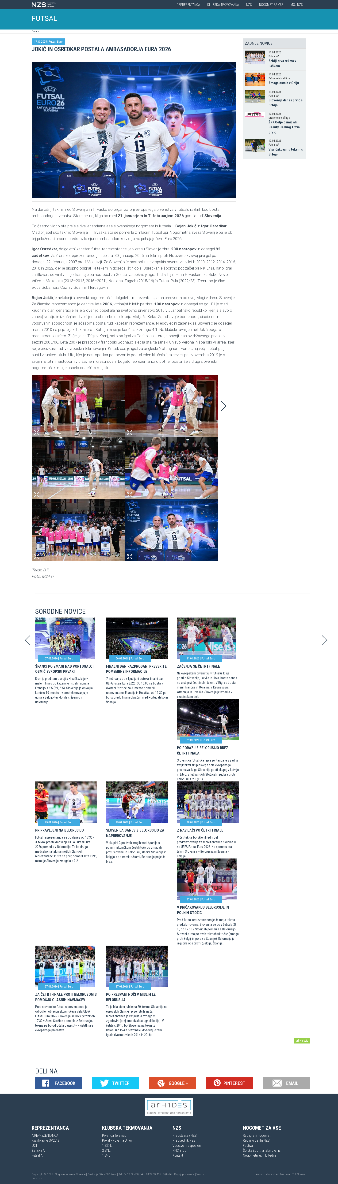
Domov (35, 31)
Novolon (301, 1174)
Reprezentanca (188, 5)
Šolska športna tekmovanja (261, 1150)
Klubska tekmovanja (223, 5)
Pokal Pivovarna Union (117, 1140)
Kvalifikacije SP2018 (45, 1140)
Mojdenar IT (287, 1174)
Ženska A (38, 1150)
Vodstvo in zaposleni (187, 1145)
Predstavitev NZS (185, 1135)
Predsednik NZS (184, 1140)
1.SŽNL (107, 1145)
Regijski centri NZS (256, 1140)
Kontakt (178, 1155)
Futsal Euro (56, 41)
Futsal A (37, 1155)
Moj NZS (297, 5)
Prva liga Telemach (115, 1135)
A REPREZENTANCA (45, 1135)
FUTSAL (44, 18)
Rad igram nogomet (256, 1135)
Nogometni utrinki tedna (259, 1155)
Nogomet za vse (271, 5)
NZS (249, 5)
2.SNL (106, 1150)
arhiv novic (302, 1040)
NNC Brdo (179, 1150)
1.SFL (106, 1155)
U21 (34, 1145)
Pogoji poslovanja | (185, 1174)
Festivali (248, 1145)
